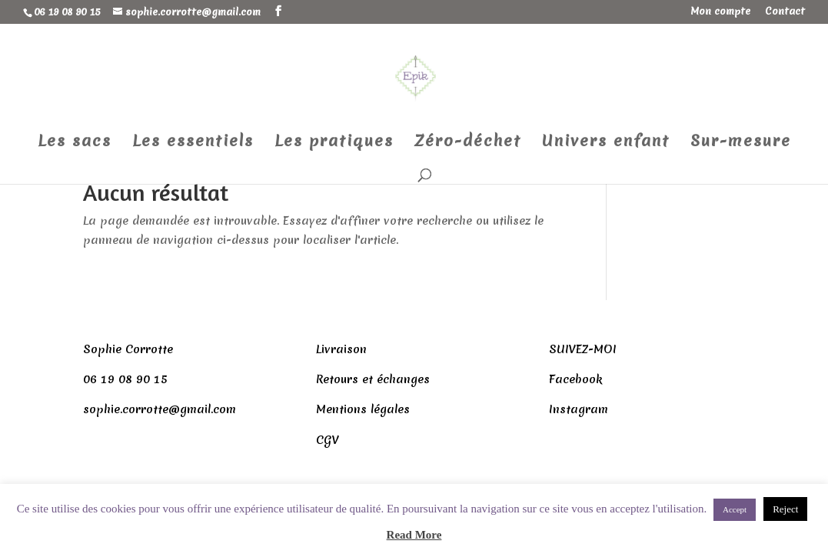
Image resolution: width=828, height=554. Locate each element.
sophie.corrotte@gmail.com (159, 409)
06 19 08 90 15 (125, 379)
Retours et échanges (373, 379)
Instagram (578, 409)
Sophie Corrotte (128, 349)
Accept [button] (735, 509)
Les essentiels (193, 143)
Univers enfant (606, 143)
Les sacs (74, 143)
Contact (785, 12)
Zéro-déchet (467, 143)
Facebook (575, 379)
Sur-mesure (740, 143)
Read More (414, 535)
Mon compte (720, 12)
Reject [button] (785, 509)
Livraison (341, 349)
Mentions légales (363, 409)
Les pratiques (334, 143)
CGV (327, 440)
